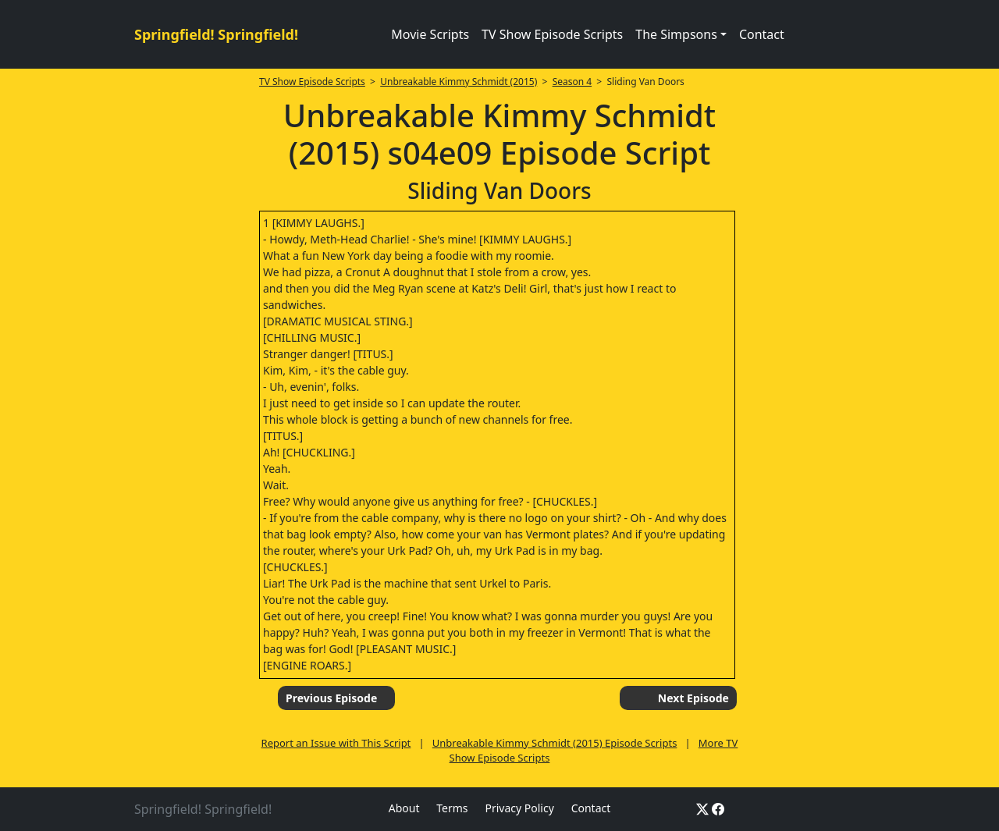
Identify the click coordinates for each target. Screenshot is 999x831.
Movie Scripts (430, 34)
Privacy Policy (519, 808)
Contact (761, 34)
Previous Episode (331, 698)
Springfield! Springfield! (216, 34)
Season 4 (572, 81)
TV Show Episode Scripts (552, 34)
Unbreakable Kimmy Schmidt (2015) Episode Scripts (554, 743)
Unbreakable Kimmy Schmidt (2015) (458, 81)
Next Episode (693, 698)
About (404, 808)
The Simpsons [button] (676, 34)
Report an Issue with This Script (336, 743)
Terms (452, 808)
